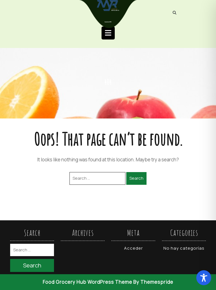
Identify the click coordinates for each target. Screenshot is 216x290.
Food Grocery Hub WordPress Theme (87, 282)
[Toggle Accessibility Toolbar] (204, 278)
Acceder (133, 248)
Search (136, 178)
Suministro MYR (108, 22)
